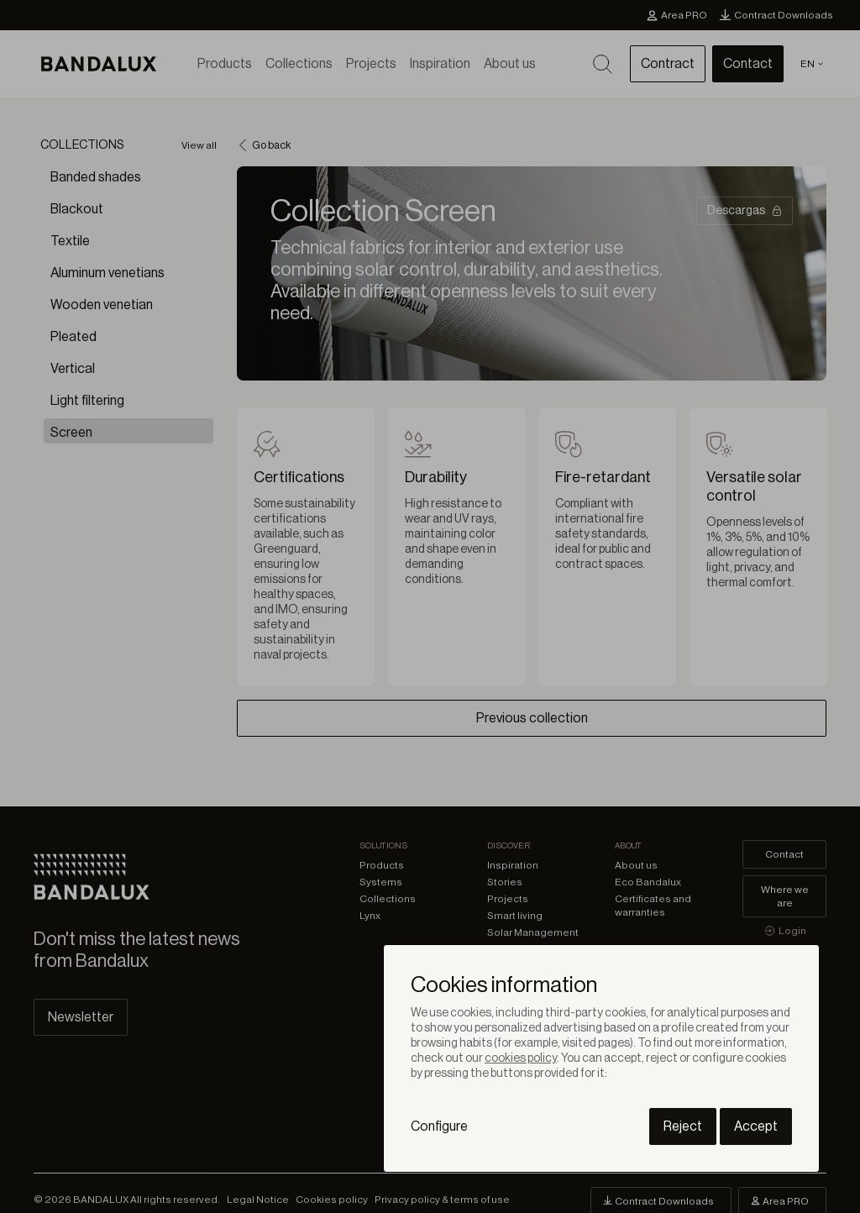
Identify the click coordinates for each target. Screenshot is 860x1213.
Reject (682, 1126)
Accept (756, 1126)
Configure (439, 1126)
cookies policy (521, 1058)
